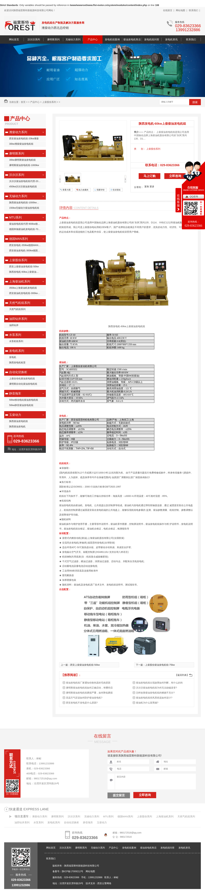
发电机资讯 (171, 39)
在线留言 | (168, 10)
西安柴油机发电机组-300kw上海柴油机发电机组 (27, 293)
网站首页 (14, 39)
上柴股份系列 (49, 102)
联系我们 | (194, 10)
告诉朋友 (117, 190)
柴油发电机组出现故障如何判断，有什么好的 (159, 682)
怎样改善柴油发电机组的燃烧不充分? (155, 692)
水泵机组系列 (16, 341)
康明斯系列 (53, 39)
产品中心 (93, 39)
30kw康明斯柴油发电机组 (22, 159)
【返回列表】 (182, 675)
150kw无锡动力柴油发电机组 (24, 207)
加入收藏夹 (83, 190)
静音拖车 (15, 393)
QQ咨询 (194, 196)
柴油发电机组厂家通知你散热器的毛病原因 (88, 682)
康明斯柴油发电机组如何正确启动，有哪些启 (89, 687)
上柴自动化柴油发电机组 (22, 378)
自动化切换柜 (18, 372)
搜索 (195, 102)
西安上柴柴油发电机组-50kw (24, 266)
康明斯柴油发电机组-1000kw (24, 165)
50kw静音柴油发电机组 (21, 405)
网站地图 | (181, 10)
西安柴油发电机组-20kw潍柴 (24, 138)
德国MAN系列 (18, 238)
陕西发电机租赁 (17, 362)
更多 (152, 186)
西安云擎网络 (104, 883)
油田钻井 (13, 325)
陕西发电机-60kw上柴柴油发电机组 (27, 271)
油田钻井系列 (18, 318)
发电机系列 (16, 350)
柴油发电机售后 (132, 39)
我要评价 (101, 190)
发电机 (12, 357)
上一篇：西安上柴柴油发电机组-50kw (80, 665)
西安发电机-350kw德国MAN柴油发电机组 (27, 245)
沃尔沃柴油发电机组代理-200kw (25, 181)
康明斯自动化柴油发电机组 (23, 383)
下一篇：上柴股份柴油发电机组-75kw (155, 665)
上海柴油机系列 (19, 281)
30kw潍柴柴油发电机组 (21, 143)
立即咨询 (175, 176)
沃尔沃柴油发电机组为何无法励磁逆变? (156, 687)
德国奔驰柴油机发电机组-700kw (25, 229)
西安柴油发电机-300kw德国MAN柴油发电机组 (27, 250)
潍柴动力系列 (18, 132)
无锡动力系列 (73, 39)
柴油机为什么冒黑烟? (147, 702)
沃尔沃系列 (34, 39)
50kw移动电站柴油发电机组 (23, 399)
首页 (23, 102)
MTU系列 (15, 217)
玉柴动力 (15, 414)
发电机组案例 (112, 39)
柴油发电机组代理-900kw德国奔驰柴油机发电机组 (27, 223)
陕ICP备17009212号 (72, 871)
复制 (146, 186)
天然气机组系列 (19, 302)
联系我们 (191, 39)
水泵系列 (15, 334)
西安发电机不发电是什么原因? (82, 702)
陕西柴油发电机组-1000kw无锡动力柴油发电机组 (27, 202)
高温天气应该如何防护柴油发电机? (84, 697)
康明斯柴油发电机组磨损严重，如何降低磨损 (89, 692)
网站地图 (90, 871)
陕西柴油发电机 (17, 426)
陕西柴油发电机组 (18, 421)
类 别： (140, 149)
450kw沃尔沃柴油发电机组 (23, 186)
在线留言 (102, 736)
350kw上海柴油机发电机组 (23, 287)
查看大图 (66, 190)
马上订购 (150, 176)
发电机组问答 (151, 39)
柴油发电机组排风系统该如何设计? (154, 697)
